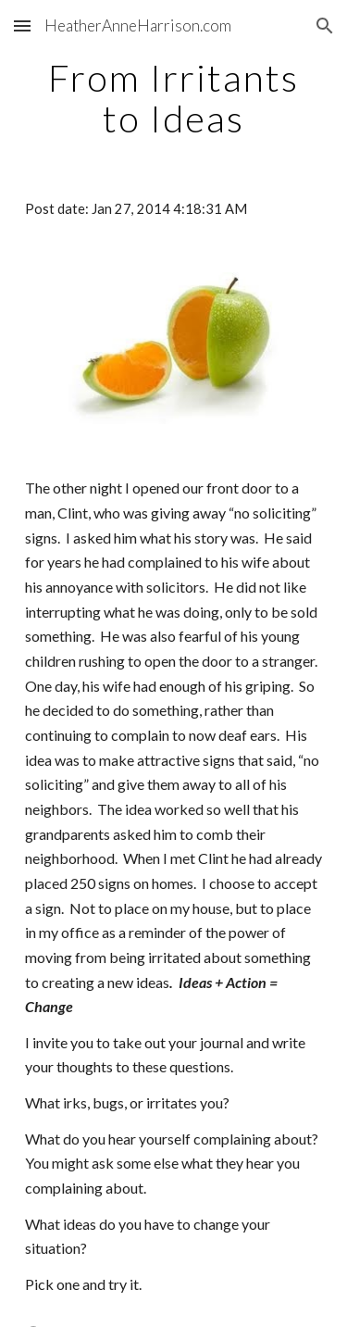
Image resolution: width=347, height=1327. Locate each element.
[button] (22, 25)
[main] (174, 98)
